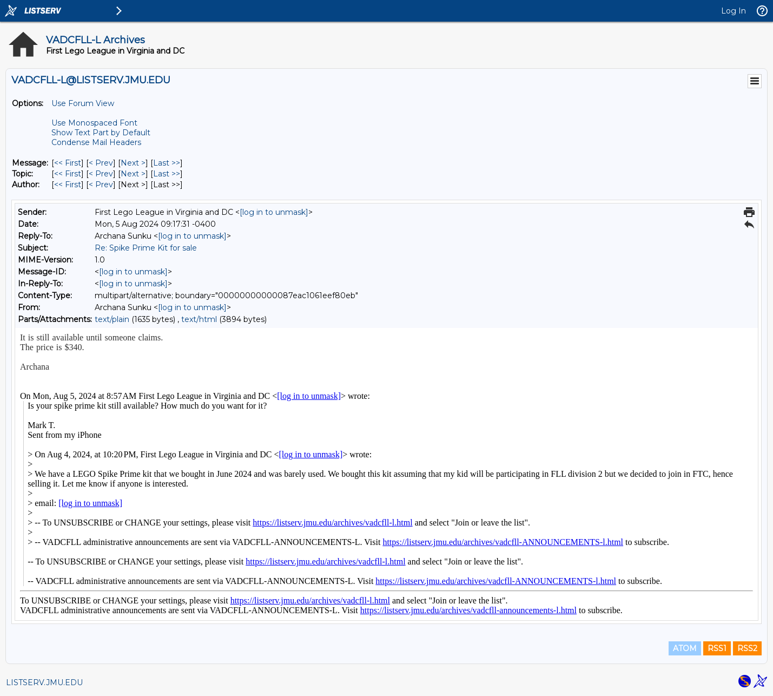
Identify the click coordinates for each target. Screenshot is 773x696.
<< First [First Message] (67, 163)
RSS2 (747, 648)
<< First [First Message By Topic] (67, 174)
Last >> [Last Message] (166, 163)
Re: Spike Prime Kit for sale (146, 248)
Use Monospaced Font (94, 123)
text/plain (112, 319)
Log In (733, 11)
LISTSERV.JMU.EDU (44, 682)
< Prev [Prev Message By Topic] (101, 174)
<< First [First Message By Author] (67, 184)
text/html (199, 319)
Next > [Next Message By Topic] (133, 174)
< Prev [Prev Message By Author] (101, 184)
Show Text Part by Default (100, 132)
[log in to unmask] (274, 212)
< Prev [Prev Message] (101, 163)
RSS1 (717, 648)
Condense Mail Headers (96, 142)
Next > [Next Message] (133, 163)
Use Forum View (82, 103)
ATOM (685, 648)
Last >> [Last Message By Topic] (166, 174)
